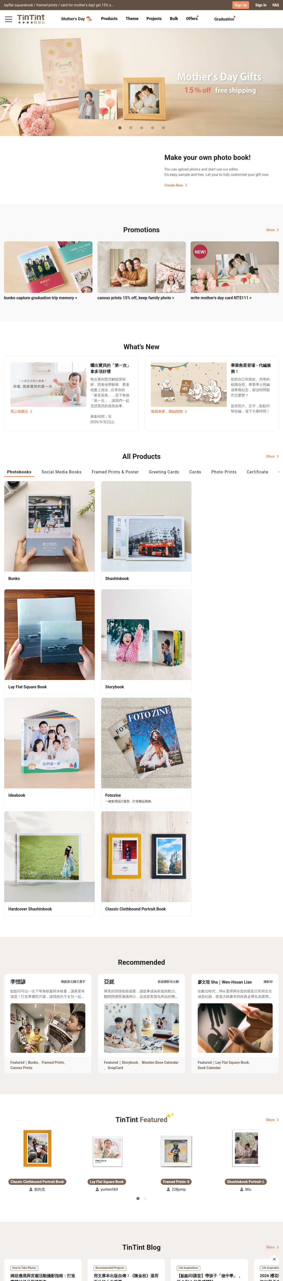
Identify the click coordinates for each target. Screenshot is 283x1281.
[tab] (109, 19)
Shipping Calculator (45, 1227)
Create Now (176, 185)
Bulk (174, 18)
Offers (192, 18)
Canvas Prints (21, 798)
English (270, 1273)
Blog (102, 1235)
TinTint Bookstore (135, 1227)
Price (33, 1235)
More (272, 229)
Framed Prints (53, 793)
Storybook (130, 793)
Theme (132, 18)
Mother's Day (76, 19)
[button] (37, 879)
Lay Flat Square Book (232, 793)
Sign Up (241, 5)
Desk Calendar (209, 798)
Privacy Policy (79, 1242)
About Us (106, 1227)
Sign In (260, 5)
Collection (12, 1227)
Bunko (33, 793)
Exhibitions (13, 1235)
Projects (154, 18)
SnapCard (115, 798)
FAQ (276, 5)
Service (74, 1235)
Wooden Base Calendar (160, 793)
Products (109, 18)
